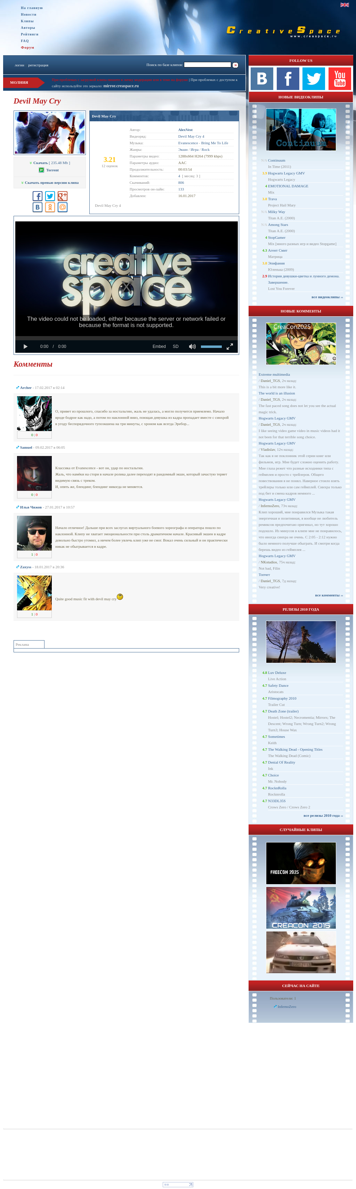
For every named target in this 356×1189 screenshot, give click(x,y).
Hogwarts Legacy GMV (286, 173)
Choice (273, 775)
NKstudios (269, 562)
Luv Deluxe (277, 672)
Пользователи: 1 (283, 998)
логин (19, 65)
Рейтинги (30, 34)
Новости (29, 14)
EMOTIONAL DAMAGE (288, 186)
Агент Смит (278, 250)
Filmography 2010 (282, 698)
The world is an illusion (277, 393)
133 (181, 189)
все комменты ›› (329, 595)
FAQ (25, 41)
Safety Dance (278, 685)
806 (181, 182)
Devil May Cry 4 (191, 136)
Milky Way (276, 212)
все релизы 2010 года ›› (323, 815)
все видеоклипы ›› (327, 297)
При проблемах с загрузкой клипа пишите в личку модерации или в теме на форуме (120, 80)
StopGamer (276, 237)
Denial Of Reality (281, 762)
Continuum (276, 160)
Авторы (28, 28)
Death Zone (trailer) (283, 711)
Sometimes (276, 736)
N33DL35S (277, 801)
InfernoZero (270, 506)
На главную (32, 8)
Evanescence (188, 143)
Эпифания (276, 263)
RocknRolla (277, 788)
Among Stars (278, 224)
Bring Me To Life (214, 143)
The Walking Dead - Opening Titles (295, 749)
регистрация (38, 65)
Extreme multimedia (274, 374)
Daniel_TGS (270, 380)
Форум (27, 47)
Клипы (27, 21)
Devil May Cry (104, 116)
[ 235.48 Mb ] (49, 163)
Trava (272, 199)
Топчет (264, 574)
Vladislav (268, 449)
